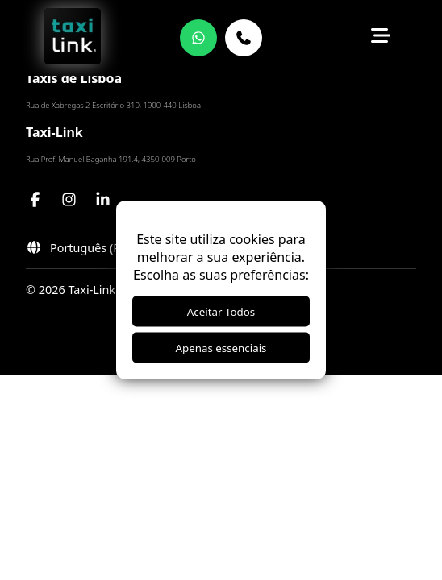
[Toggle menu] (381, 38)
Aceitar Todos (221, 311)
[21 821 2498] (243, 37)
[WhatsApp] (198, 37)
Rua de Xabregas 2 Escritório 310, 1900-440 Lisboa (113, 105)
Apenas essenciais (221, 348)
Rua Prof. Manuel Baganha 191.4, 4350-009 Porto (111, 159)
